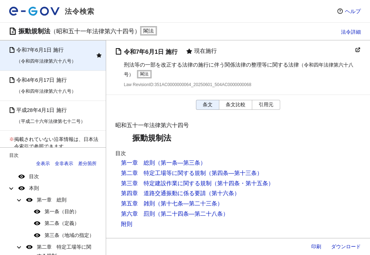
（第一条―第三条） (180, 163)
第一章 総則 (52, 200)
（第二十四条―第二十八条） (192, 214)
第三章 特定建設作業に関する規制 (166, 183)
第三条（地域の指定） (69, 235)
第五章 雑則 (138, 203)
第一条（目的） (62, 211)
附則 (126, 224)
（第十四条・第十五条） (243, 183)
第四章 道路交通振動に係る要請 (163, 193)
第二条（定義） (62, 223)
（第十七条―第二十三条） (189, 203)
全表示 (43, 163)
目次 (34, 176)
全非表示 (64, 163)
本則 (34, 188)
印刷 (316, 246)
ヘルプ (353, 11)
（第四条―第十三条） (234, 173)
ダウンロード (346, 246)
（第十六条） (223, 193)
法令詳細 (351, 32)
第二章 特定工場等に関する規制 (163, 173)
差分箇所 (87, 163)
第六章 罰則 (138, 214)
